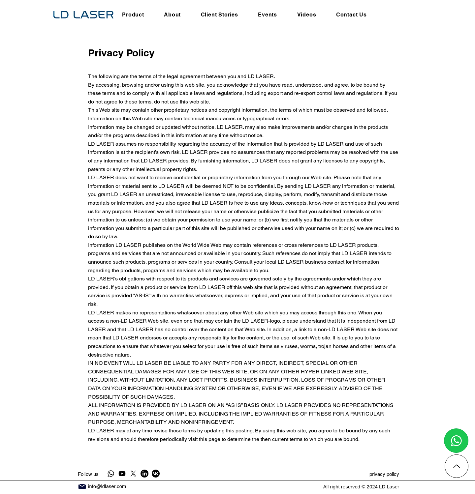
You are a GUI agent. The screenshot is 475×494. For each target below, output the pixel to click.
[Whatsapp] (111, 474)
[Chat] (456, 440)
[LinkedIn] (144, 474)
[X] (133, 474)
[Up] (456, 466)
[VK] (156, 474)
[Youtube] (122, 474)
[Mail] (82, 486)
